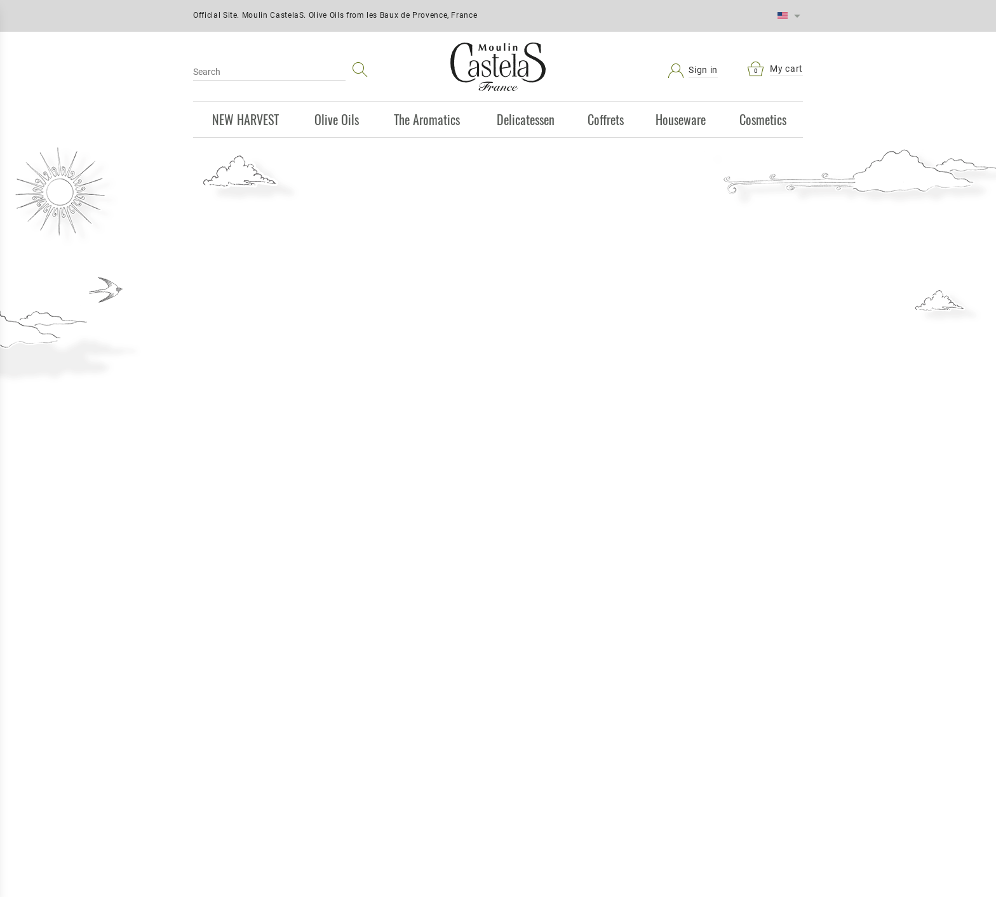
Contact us (569, 619)
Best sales (417, 619)
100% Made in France (599, 218)
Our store (569, 664)
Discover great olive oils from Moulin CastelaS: (449, 218)
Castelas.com (265, 641)
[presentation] (743, 702)
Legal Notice (569, 597)
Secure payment (265, 597)
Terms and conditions (569, 575)
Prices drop (418, 575)
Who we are (569, 641)
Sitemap (265, 619)
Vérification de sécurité (703, 666)
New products (417, 597)
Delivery (266, 575)
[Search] (269, 72)
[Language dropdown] (788, 16)
